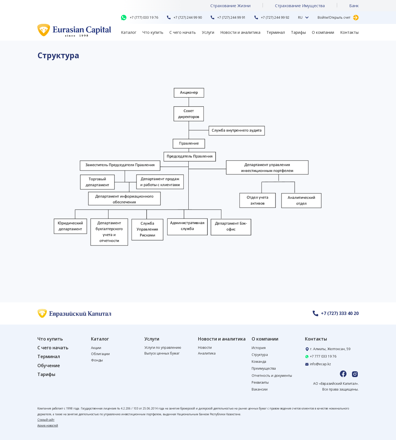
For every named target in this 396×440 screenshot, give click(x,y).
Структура (260, 354)
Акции (96, 347)
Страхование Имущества (300, 5)
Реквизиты (260, 382)
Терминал (275, 32)
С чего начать (182, 32)
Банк (354, 5)
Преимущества (264, 368)
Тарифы (298, 32)
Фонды (97, 360)
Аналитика (207, 353)
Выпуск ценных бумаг (162, 353)
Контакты (349, 32)
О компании (323, 32)
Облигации (100, 354)
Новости (205, 347)
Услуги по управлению (162, 347)
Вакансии (260, 389)
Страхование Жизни (230, 5)
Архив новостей (47, 425)
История (259, 347)
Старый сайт (45, 420)
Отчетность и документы (272, 375)
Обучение (48, 366)
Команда (259, 361)
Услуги (208, 32)
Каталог (128, 32)
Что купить (152, 32)
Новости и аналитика (240, 32)
